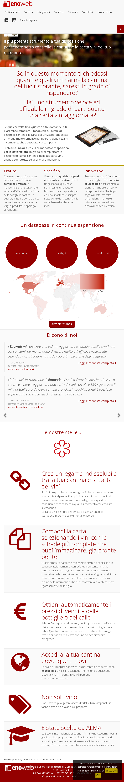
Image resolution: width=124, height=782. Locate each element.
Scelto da (29, 12)
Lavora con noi (104, 12)
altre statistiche (62, 324)
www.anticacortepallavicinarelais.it (25, 407)
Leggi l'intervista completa (97, 363)
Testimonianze (12, 12)
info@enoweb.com (51, 776)
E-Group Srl (70, 766)
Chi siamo (73, 12)
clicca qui (111, 770)
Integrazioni (43, 12)
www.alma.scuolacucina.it (21, 369)
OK (98, 775)
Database (59, 12)
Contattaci (87, 12)
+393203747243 (63, 773)
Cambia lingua (28, 20)
